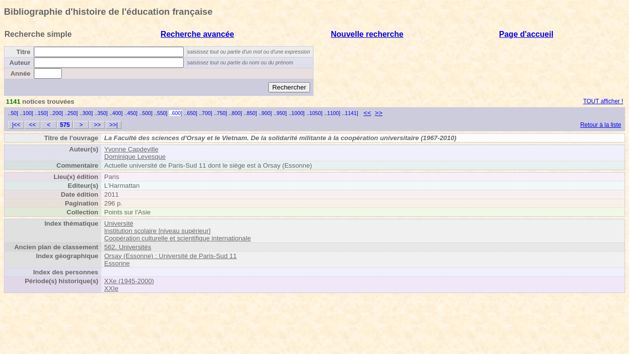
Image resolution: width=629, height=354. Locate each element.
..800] (235, 113)
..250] (71, 113)
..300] (86, 113)
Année (20, 73)
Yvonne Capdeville (131, 149)
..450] (131, 113)
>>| (113, 124)
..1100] (332, 113)
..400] (116, 113)
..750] (220, 113)
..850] (250, 113)
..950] (280, 113)
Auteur (19, 62)
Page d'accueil (526, 34)
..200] (56, 113)
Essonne (117, 263)
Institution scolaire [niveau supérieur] (157, 231)
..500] (145, 113)
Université (118, 223)
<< (368, 113)
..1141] (350, 113)
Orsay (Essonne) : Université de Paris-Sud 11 (170, 256)
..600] (175, 113)
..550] (161, 113)
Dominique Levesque (135, 156)
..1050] (315, 113)
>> (379, 113)
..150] (41, 113)
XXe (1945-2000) (129, 281)
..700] (205, 113)
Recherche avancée (197, 34)
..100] (26, 113)
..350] (101, 113)
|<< (16, 124)
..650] (191, 113)
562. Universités (127, 247)
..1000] (296, 113)
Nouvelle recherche (367, 34)
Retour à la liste (600, 124)
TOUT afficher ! (603, 101)
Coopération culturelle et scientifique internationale (177, 238)
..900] (265, 113)
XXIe (111, 288)
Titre (23, 52)
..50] (13, 113)
